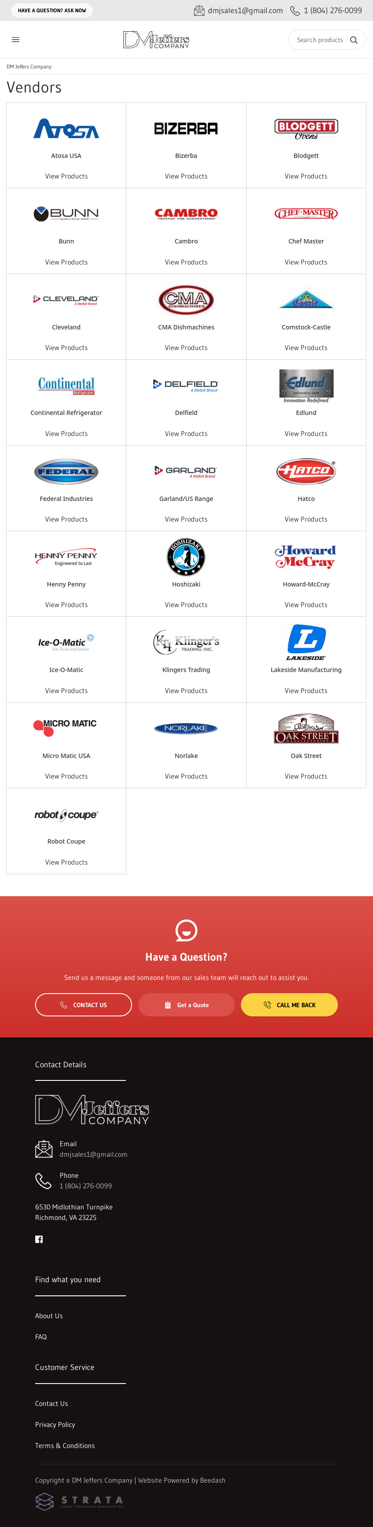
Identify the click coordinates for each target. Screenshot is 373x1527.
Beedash (213, 1480)
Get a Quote (186, 1005)
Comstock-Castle (306, 327)
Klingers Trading (186, 669)
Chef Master (306, 241)
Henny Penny (66, 584)
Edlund (306, 412)
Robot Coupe (66, 841)
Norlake (186, 755)
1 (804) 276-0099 (86, 1185)
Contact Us (83, 1005)
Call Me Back (290, 1005)
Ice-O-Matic (66, 669)
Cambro (186, 241)
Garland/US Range (186, 498)
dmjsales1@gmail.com (94, 1154)
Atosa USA (66, 155)
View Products (66, 176)
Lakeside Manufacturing (306, 669)
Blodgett (306, 155)
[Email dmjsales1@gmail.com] (238, 11)
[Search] (327, 40)
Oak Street (306, 755)
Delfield (186, 412)
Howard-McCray (306, 584)
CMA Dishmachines (186, 327)
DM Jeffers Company (29, 67)
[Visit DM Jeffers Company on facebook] (39, 1238)
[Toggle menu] (15, 39)
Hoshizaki (186, 584)
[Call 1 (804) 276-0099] (326, 11)
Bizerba (186, 155)
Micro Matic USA (66, 755)
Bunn (66, 241)
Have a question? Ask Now (52, 10)
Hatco (306, 498)
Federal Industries (66, 498)
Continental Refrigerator (66, 412)
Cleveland (66, 327)
